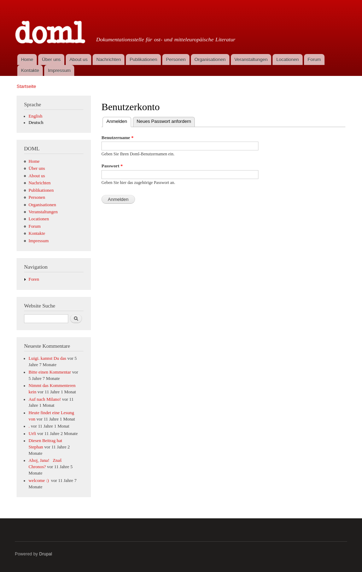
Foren (34, 279)
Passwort (112, 165)
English (35, 116)
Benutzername (117, 137)
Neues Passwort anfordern (164, 121)
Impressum (59, 70)
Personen (176, 59)
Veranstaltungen (251, 59)
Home (27, 59)
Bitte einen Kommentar (50, 372)
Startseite (26, 86)
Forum (314, 59)
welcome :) (39, 480)
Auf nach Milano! (45, 399)
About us (78, 59)
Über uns (51, 59)
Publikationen (143, 59)
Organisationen (210, 59)
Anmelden (118, 120)
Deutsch (36, 122)
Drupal (45, 554)
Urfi (32, 433)
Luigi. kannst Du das (47, 358)
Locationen (287, 59)
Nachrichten (109, 59)
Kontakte (30, 70)
